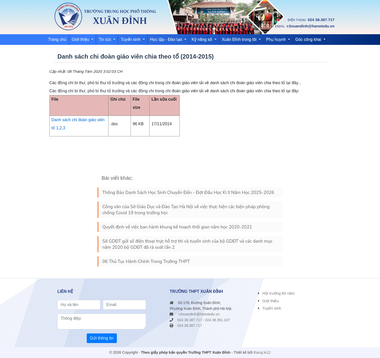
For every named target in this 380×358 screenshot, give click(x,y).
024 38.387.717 (321, 19)
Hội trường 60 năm (278, 293)
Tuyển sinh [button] (131, 39)
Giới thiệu (270, 301)
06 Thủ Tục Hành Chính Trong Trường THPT (146, 261)
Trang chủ (57, 39)
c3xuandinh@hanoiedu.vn (311, 26)
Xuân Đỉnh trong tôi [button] (240, 39)
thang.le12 (262, 352)
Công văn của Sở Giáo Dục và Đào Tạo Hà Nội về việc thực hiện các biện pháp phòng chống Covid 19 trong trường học (186, 210)
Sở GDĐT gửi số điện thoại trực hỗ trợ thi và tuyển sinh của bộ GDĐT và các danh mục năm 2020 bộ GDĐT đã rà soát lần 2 (187, 244)
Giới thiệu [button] (81, 39)
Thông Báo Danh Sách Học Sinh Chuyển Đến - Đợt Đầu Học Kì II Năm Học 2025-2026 (188, 192)
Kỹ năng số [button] (202, 39)
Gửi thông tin (102, 338)
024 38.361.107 (217, 320)
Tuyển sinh (271, 308)
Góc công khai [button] (308, 39)
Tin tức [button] (105, 39)
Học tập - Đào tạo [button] (166, 39)
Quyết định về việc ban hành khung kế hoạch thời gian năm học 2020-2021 (177, 227)
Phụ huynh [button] (276, 39)
